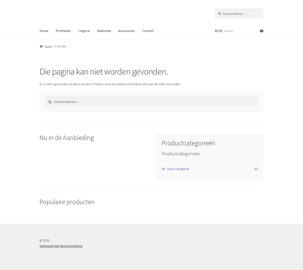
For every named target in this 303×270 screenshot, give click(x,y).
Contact (148, 31)
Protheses (63, 31)
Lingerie (84, 31)
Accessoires (126, 31)
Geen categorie (178, 169)
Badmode (104, 31)
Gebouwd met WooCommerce (61, 246)
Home (44, 31)
